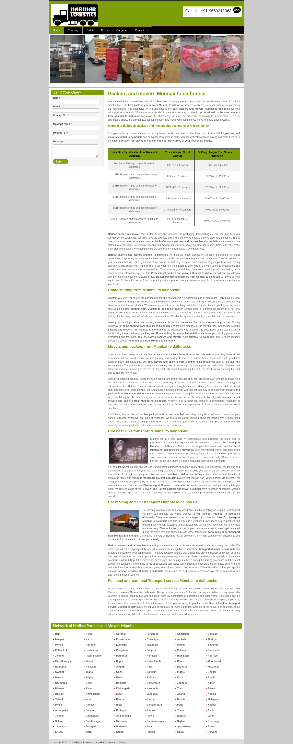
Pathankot (61, 650)
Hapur (119, 661)
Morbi (89, 732)
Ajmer (211, 683)
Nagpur (212, 704)
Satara (59, 721)
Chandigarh (153, 639)
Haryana (212, 732)
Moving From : (62, 124)
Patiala (181, 644)
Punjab (151, 732)
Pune (180, 704)
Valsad (59, 699)
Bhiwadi (151, 677)
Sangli (120, 732)
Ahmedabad (93, 694)
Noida (104, 30)
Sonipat (212, 634)
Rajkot (181, 721)
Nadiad (212, 694)
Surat (119, 694)
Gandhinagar (93, 721)
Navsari (151, 699)
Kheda (59, 732)
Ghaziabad (183, 634)
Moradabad (214, 661)
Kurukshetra (123, 639)
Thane (180, 710)
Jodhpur (182, 683)
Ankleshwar (184, 726)
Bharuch (121, 699)
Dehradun (122, 655)
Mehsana (121, 721)
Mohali (59, 644)
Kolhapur (121, 710)
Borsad (212, 726)
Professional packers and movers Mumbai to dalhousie (191, 241)
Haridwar (152, 655)
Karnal (89, 639)
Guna (119, 672)
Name (57, 97)
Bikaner (59, 688)
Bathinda (213, 644)
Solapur (90, 710)
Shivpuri (151, 672)
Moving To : (60, 132)
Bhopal (212, 672)
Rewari (120, 677)
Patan (150, 726)
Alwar (89, 688)
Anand (181, 694)
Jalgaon (59, 715)
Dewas (59, 677)
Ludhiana (121, 644)
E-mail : (58, 106)
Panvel (151, 715)
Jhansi (89, 672)
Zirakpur (213, 639)
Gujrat (180, 732)
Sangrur (151, 650)
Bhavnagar (214, 721)
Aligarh (120, 666)
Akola (211, 710)
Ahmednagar (123, 715)
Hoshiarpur (92, 650)
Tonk (180, 688)
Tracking (73, 30)
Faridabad (152, 634)
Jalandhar (152, 644)
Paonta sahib (93, 655)
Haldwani (91, 666)
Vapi (88, 699)
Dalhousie (213, 650)
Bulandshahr (154, 661)
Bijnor (180, 661)
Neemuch (152, 688)
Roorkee (213, 655)
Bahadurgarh (154, 704)
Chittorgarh (153, 683)
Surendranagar (155, 721)
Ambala (181, 639)
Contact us (141, 30)
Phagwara (122, 650)
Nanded (181, 715)
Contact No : (61, 115)
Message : (59, 141)
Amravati (152, 710)
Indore (181, 672)
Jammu (59, 655)
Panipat (59, 639)
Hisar (119, 704)
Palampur (182, 650)
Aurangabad (62, 710)
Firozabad (213, 666)
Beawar (212, 688)
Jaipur (89, 677)
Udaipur (59, 694)
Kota (180, 677)
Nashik (181, 699)
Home (56, 30)
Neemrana (61, 683)
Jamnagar (61, 726)
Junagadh (91, 726)
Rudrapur (60, 666)
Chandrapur (92, 715)
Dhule (58, 704)
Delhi (90, 30)
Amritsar (91, 644)
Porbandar (122, 726)
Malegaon (213, 699)
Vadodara (152, 694)
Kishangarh (123, 688)
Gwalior (59, 672)
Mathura (182, 666)
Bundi (211, 677)
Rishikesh (183, 655)
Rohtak (90, 704)
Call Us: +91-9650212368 (208, 11)
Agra (149, 666)
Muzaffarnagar (63, 661)
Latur (211, 715)
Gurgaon (121, 30)
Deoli (89, 683)
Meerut (90, 661)
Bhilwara (121, 683)
